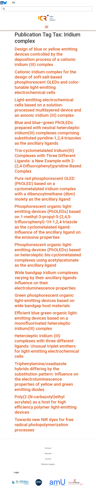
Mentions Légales (48, 464)
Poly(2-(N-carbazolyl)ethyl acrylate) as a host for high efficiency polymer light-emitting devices (46, 404)
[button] (46, 26)
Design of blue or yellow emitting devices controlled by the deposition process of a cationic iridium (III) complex (46, 56)
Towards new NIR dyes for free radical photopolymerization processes (44, 424)
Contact (48, 459)
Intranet (48, 448)
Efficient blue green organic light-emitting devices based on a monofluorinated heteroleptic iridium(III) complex (46, 320)
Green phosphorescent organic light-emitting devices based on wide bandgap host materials (44, 300)
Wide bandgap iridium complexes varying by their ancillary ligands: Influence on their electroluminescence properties (46, 280)
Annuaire (48, 453)
